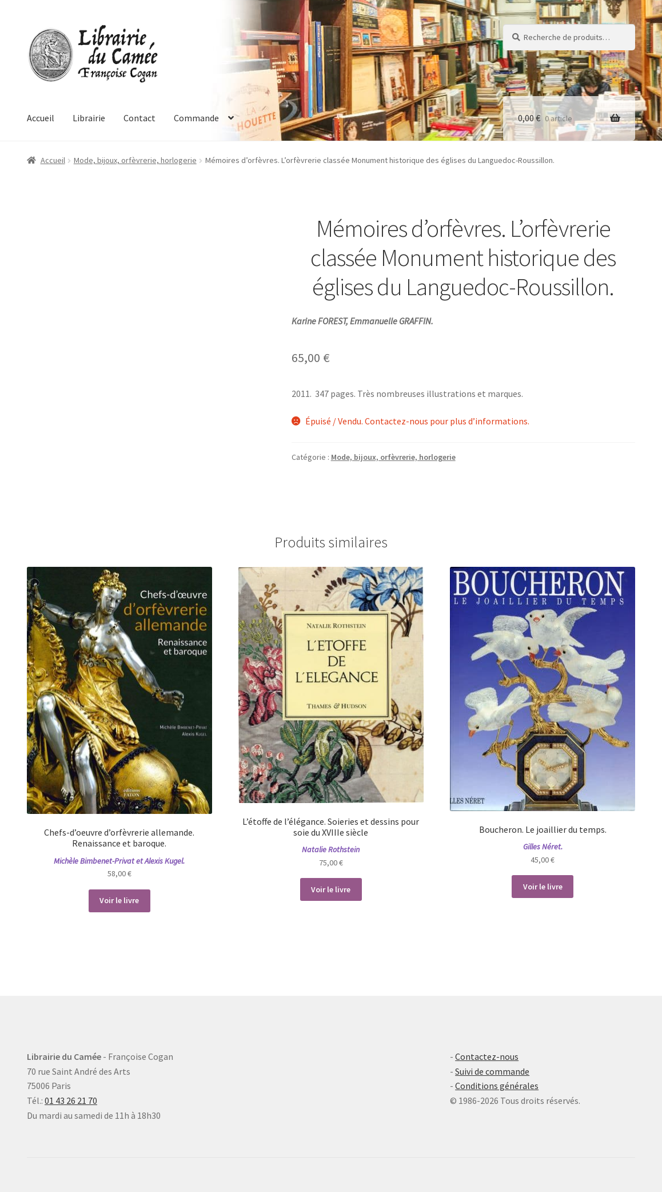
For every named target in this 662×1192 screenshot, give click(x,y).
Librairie (89, 118)
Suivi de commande (492, 1071)
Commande (196, 118)
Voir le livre (119, 900)
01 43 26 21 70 (71, 1100)
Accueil (40, 118)
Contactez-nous (487, 1056)
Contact (139, 118)
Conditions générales (497, 1085)
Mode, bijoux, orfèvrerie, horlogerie (135, 160)
